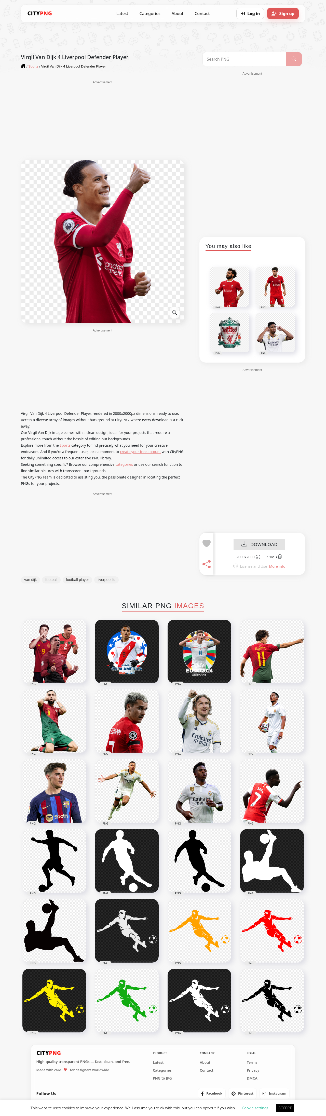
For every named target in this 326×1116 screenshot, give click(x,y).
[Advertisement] (102, 120)
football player (77, 580)
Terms (252, 1062)
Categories (149, 13)
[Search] (294, 59)
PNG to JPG (162, 1078)
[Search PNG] (244, 59)
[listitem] (212, 1093)
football (51, 580)
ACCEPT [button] (285, 1107)
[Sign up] (283, 13)
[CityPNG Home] (39, 13)
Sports (65, 445)
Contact (202, 13)
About (177, 13)
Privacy (253, 1070)
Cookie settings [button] (255, 1107)
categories (124, 464)
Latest (122, 13)
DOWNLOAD (259, 544)
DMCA (252, 1078)
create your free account (140, 451)
